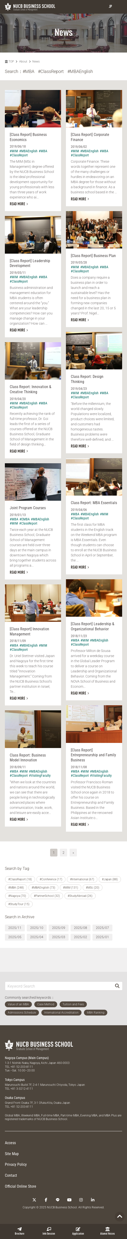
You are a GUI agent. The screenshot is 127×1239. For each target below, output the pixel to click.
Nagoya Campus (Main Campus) (27, 1058)
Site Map (12, 1153)
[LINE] (58, 1200)
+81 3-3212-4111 (21, 1088)
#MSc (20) (92, 887)
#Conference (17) (51, 879)
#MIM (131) (70, 887)
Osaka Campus (15, 1098)
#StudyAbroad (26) (80, 896)
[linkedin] (93, 1200)
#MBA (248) (16, 887)
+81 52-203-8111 (21, 1067)
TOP (9, 61)
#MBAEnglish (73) (43, 887)
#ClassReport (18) (20, 879)
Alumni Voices (107, 1231)
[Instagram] (81, 1200)
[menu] (118, 7)
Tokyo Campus (15, 1080)
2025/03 (58, 937)
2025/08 (80, 928)
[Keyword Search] (58, 986)
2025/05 (14, 937)
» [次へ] (73, 853)
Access (10, 1143)
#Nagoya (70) (17, 896)
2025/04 (36, 937)
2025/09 (58, 928)
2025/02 (80, 937)
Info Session (49, 1231)
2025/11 (14, 928)
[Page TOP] (120, 1216)
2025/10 (36, 928)
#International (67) (82, 879)
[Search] (117, 986)
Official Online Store (20, 1186)
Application (78, 1231)
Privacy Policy (16, 1164)
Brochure (19, 1231)
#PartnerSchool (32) (47, 896)
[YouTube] (69, 1200)
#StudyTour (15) (18, 904)
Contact (11, 1175)
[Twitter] (34, 1200)
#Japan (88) (110, 879)
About (23, 61)
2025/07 (102, 928)
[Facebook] (46, 1200)
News (36, 61)
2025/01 (102, 937)
